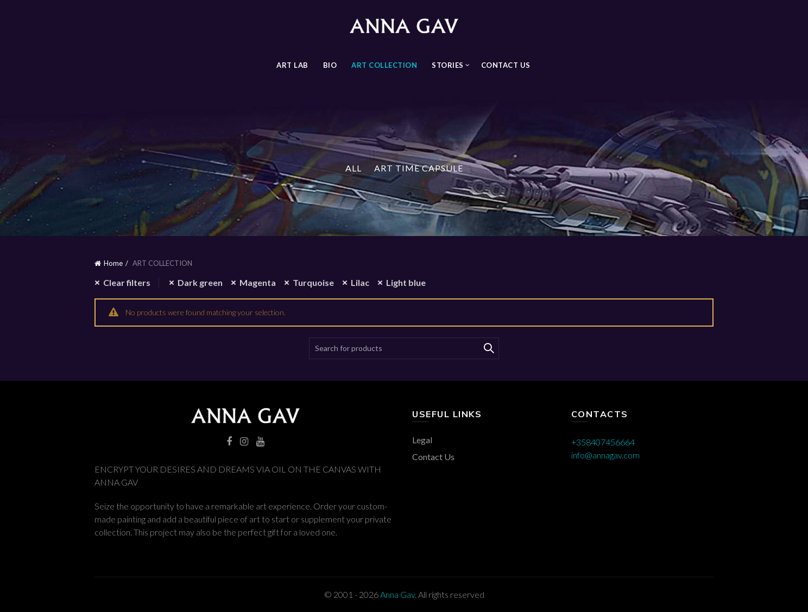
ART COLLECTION (384, 65)
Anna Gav (397, 594)
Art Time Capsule (418, 168)
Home (113, 263)
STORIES (448, 65)
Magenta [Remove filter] (257, 282)
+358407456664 (603, 442)
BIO (330, 65)
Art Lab (292, 65)
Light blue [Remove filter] (406, 282)
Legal (422, 440)
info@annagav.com (605, 455)
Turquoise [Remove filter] (313, 282)
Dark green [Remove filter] (200, 282)
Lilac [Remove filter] (360, 282)
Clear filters (126, 282)
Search (488, 348)
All (353, 168)
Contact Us (506, 65)
